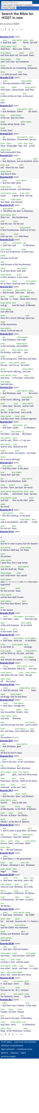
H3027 (11, 410)
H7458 (4, 1003)
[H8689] (8, 59)
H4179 (27, 303)
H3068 (27, 913)
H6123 (14, 492)
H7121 (3, 53)
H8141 (3, 100)
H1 (1, 432)
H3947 (17, 290)
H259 (27, 316)
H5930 (3, 316)
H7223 (11, 1009)
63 (1, 640)
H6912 (3, 800)
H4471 (24, 819)
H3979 (23, 410)
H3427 (23, 623)
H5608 (21, 688)
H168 (26, 710)
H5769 (3, 66)
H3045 (3, 595)
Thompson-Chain (24, 1049)
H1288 (24, 835)
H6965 (3, 59)
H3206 (4, 181)
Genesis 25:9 (6, 790)
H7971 (20, 772)
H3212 (3, 303)
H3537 (3, 554)
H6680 (3, 150)
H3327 (31, 53)
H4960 (22, 193)
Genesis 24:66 (7, 684)
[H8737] (18, 115)
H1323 (3, 891)
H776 (14, 303)
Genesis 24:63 (7, 634)
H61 (24, 47)
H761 (26, 891)
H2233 (3, 72)
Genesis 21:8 (6, 177)
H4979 (14, 772)
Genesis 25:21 (7, 909)
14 (1, 537)
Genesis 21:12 (7, 239)
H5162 (17, 729)
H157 (21, 297)
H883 (2, 623)
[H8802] (8, 47)
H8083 (9, 144)
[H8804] (8, 53)
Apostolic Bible (8, 1057)
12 (1, 245)
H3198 (3, 579)
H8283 (25, 40)
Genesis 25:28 (7, 977)
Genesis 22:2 (6, 286)
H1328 (16, 891)
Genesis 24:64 (7, 663)
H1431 (18, 181)
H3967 (19, 159)
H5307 (27, 673)
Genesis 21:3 (6, 105)
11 (1, 831)
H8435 (5, 856)
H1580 (3, 187)
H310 (20, 72)
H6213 (3, 193)
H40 (24, 1022)
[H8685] (8, 309)
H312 (24, 94)
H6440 (3, 819)
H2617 (24, 601)
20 (1, 880)
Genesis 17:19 (7, 36)
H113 (2, 608)
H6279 (16, 913)
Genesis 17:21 (7, 77)
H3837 (27, 897)
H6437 (14, 645)
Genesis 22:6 (6, 387)
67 (1, 706)
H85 (3, 109)
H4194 (29, 828)
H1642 (25, 1029)
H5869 (24, 249)
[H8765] (8, 150)
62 (1, 619)
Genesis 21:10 (7, 205)
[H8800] (32, 617)
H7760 (24, 397)
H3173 (3, 297)
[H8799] (19, 40)
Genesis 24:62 (7, 613)
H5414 (19, 744)
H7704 (3, 645)
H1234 (11, 363)
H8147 (26, 350)
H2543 (3, 350)
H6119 (13, 960)
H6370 (20, 759)
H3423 (22, 228)
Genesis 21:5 (6, 155)
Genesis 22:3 (6, 334)
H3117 (20, 144)
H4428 (3, 1029)
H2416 (22, 779)
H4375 (3, 807)
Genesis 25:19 (7, 853)
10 (1, 211)
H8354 (3, 560)
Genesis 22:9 (6, 462)
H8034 (21, 53)
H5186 (22, 548)
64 (1, 669)
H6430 (8, 1029)
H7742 (27, 638)
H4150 (3, 94)
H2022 (3, 322)
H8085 (3, 275)
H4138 (3, 520)
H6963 (19, 275)
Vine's (23, 1053)
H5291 (3, 541)
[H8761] (8, 215)
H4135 (19, 137)
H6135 (17, 919)
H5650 (3, 588)
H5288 (3, 256)
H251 (15, 947)
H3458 (24, 794)
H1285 (18, 59)
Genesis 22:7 (6, 421)
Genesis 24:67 (7, 699)
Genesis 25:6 (6, 756)
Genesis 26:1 (6, 999)
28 (1, 984)
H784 (2, 410)
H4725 (14, 376)
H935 (4, 466)
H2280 (18, 344)
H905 (2, 1009)
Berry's (4, 1053)
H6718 (17, 988)
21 (1, 83)
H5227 (3, 919)
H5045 (3, 629)
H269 (17, 897)
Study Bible (6, 1042)
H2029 (3, 938)
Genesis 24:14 (7, 531)
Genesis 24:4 (6, 509)
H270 (28, 953)
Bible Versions (8, 1049)
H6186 (11, 485)
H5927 (3, 309)
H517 (2, 710)
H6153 (26, 645)
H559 (14, 40)
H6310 (3, 988)
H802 (31, 40)
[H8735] (8, 187)
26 (1, 949)
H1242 (3, 344)
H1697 (3, 694)
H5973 (3, 847)
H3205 (3, 47)
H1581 (19, 573)
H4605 (31, 498)
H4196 (3, 485)
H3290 (14, 966)
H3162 (23, 416)
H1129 (24, 479)
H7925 (19, 337)
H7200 (28, 651)
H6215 (3, 960)
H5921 (3, 679)
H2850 (20, 813)
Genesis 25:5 (6, 740)
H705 (15, 878)
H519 (14, 215)
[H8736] (8, 172)
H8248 (3, 573)
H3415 (3, 249)
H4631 (14, 800)
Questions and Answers (25, 1042)
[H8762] (16, 363)
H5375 (3, 651)
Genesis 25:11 (7, 824)
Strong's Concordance (12, 1046)
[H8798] (8, 275)
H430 (5, 40)
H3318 (16, 638)
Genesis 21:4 (6, 133)
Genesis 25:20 (7, 874)
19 (1, 42)
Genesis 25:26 (7, 943)
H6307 (3, 897)
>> (21, 29)
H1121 (15, 47)
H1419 (14, 193)
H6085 (29, 807)
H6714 (11, 813)
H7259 (5, 666)
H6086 (23, 363)
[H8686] (29, 81)
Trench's (14, 1053)
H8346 (31, 966)
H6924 (3, 785)
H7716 (17, 451)
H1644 (3, 215)
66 (1, 690)
